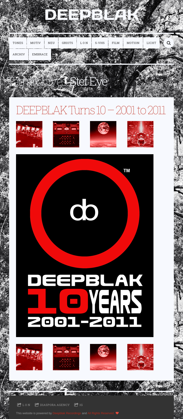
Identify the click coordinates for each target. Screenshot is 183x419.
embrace (40, 54)
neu (51, 43)
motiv (35, 43)
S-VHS (100, 43)
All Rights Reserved (100, 413)
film (116, 43)
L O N (84, 43)
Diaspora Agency (55, 405)
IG (81, 405)
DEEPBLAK (91, 14)
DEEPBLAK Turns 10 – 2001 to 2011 (90, 109)
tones (18, 43)
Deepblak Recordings (67, 413)
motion (133, 43)
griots (67, 43)
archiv (19, 54)
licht (151, 43)
